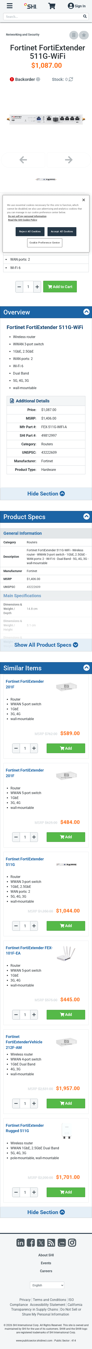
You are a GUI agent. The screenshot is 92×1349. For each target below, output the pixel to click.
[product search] (46, 16)
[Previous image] (23, 160)
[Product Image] (46, 179)
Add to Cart (60, 286)
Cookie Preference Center (45, 242)
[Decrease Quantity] (19, 287)
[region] (46, 223)
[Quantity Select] (28, 286)
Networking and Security (22, 34)
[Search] (85, 16)
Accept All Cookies (62, 231)
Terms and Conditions (49, 1300)
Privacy (25, 1300)
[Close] (83, 200)
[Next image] (69, 160)
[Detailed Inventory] (62, 79)
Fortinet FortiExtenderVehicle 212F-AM (24, 1042)
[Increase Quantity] (37, 287)
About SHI (46, 1255)
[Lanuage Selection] (47, 1285)
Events (46, 1263)
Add (66, 748)
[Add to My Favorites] (84, 35)
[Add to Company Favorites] (73, 35)
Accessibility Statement (47, 1305)
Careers (46, 1271)
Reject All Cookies (30, 231)
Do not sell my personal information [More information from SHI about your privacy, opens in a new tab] (27, 216)
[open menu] (9, 6)
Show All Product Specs (46, 645)
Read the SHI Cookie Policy (22, 219)
